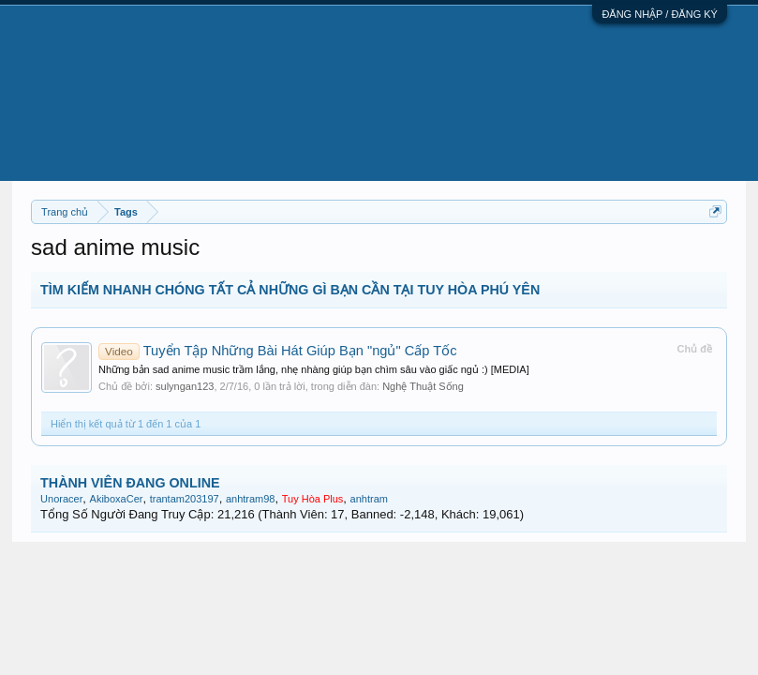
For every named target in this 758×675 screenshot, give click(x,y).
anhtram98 (250, 498)
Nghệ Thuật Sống (423, 386)
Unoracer (61, 498)
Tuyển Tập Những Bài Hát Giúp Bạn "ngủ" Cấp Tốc (277, 350)
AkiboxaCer (116, 498)
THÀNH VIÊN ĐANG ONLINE (129, 482)
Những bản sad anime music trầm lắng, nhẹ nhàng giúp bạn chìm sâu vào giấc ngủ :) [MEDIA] (313, 369)
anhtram (369, 498)
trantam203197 (184, 498)
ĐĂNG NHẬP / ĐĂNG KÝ (660, 14)
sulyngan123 (185, 386)
